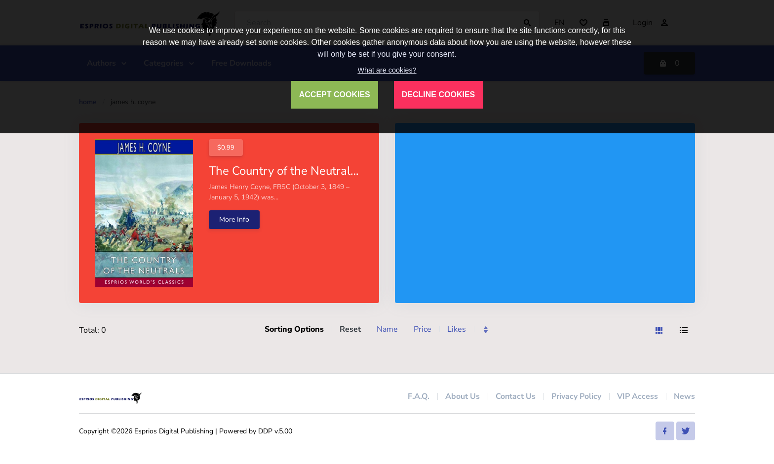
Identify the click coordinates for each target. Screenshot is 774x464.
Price (422, 329)
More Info (234, 219)
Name (387, 329)
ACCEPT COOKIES (334, 94)
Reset (350, 329)
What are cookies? (386, 70)
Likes (456, 329)
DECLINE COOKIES (438, 94)
